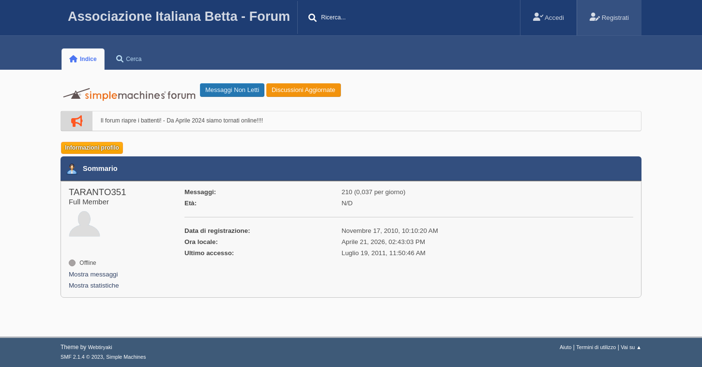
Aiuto (566, 347)
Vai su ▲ (631, 347)
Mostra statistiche (94, 285)
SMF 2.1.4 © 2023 (82, 357)
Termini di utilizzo (596, 347)
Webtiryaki (100, 347)
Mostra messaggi (93, 274)
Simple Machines (126, 357)
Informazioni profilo (92, 147)
